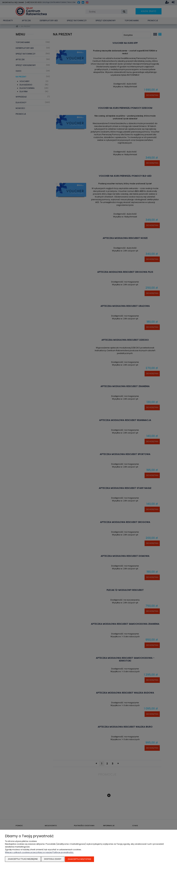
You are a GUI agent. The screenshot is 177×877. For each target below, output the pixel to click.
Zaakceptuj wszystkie (79, 859)
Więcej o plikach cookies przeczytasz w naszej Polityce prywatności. (39, 852)
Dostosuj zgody (52, 859)
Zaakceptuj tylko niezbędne (23, 859)
